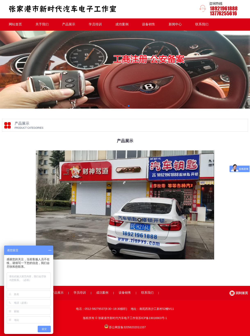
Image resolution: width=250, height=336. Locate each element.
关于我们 (42, 24)
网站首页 (15, 24)
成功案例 (121, 24)
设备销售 (148, 24)
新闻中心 (175, 24)
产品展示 (68, 24)
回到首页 (242, 293)
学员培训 (95, 24)
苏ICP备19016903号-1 (152, 318)
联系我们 (201, 24)
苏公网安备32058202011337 (127, 327)
